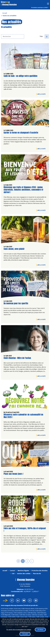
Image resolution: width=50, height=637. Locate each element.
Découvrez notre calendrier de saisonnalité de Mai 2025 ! (23, 415)
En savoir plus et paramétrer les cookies (18, 629)
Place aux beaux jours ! (13, 474)
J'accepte (25, 634)
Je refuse (40, 629)
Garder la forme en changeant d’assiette (21, 132)
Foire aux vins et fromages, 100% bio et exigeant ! (25, 529)
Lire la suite (41, 94)
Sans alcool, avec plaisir (14, 249)
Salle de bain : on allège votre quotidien (20, 76)
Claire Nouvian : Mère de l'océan (17, 358)
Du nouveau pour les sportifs (16, 303)
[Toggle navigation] (48, 4)
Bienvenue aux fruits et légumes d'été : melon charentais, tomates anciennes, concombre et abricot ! (23, 189)
